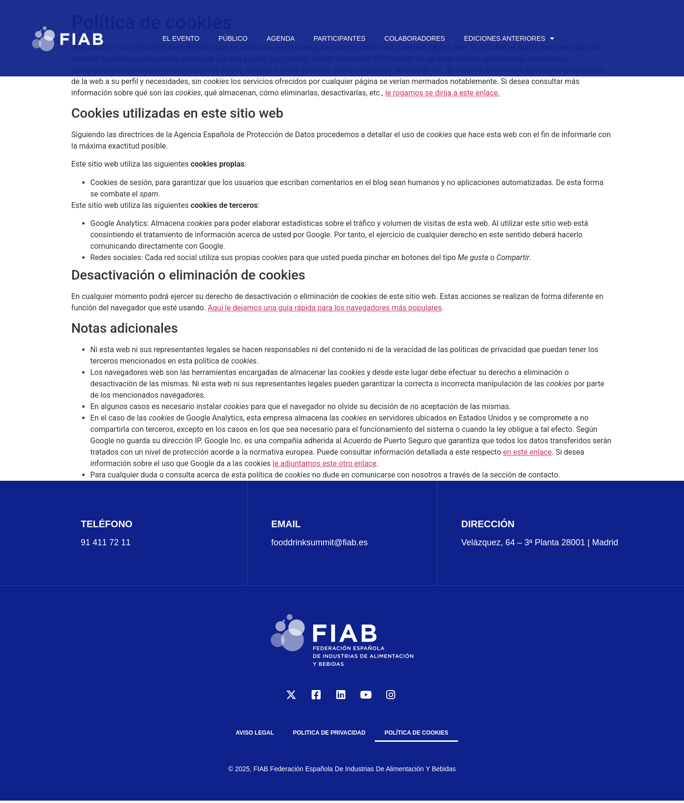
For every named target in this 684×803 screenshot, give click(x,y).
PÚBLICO (232, 38)
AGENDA (280, 38)
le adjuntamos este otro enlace (325, 463)
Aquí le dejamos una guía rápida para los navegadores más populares (325, 307)
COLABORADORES (414, 38)
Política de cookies (416, 732)
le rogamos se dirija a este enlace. (442, 92)
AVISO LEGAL (255, 732)
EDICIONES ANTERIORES (509, 38)
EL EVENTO (181, 38)
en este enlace (527, 452)
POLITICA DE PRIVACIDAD (329, 732)
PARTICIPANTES (339, 38)
